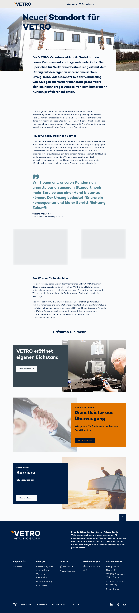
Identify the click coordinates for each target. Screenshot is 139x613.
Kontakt (75, 604)
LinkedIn (112, 604)
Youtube (125, 604)
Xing (119, 604)
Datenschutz (58, 604)
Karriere (25, 472)
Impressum (42, 604)
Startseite (26, 604)
